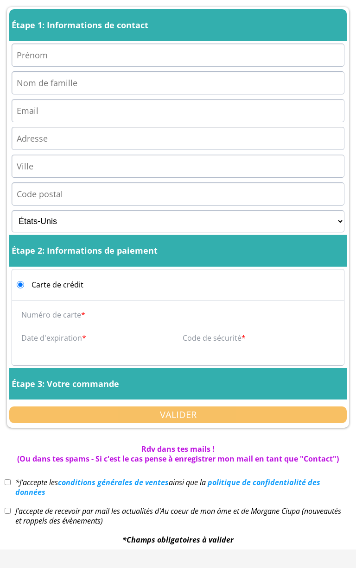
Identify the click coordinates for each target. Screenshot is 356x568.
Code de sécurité (212, 338)
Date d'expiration (51, 338)
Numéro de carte (51, 315)
